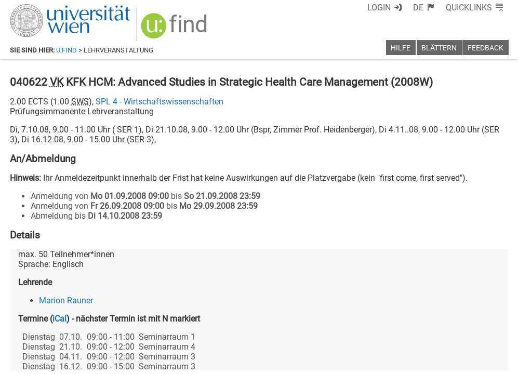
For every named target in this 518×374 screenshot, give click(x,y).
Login (379, 7)
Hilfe (400, 48)
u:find (66, 50)
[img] (175, 29)
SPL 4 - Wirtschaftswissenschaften (159, 101)
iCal (59, 319)
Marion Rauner (66, 300)
